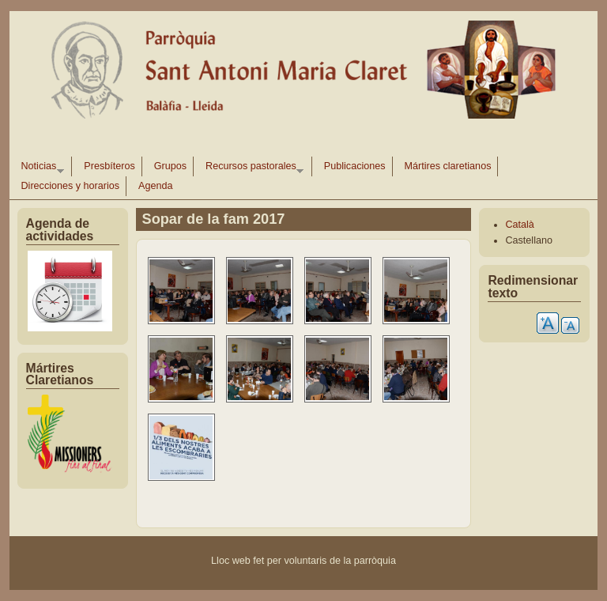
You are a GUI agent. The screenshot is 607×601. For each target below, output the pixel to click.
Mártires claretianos (448, 166)
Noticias (39, 168)
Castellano (528, 240)
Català (519, 224)
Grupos (170, 166)
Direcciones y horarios (70, 185)
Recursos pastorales (251, 168)
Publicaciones (355, 166)
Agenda (155, 185)
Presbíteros (109, 166)
